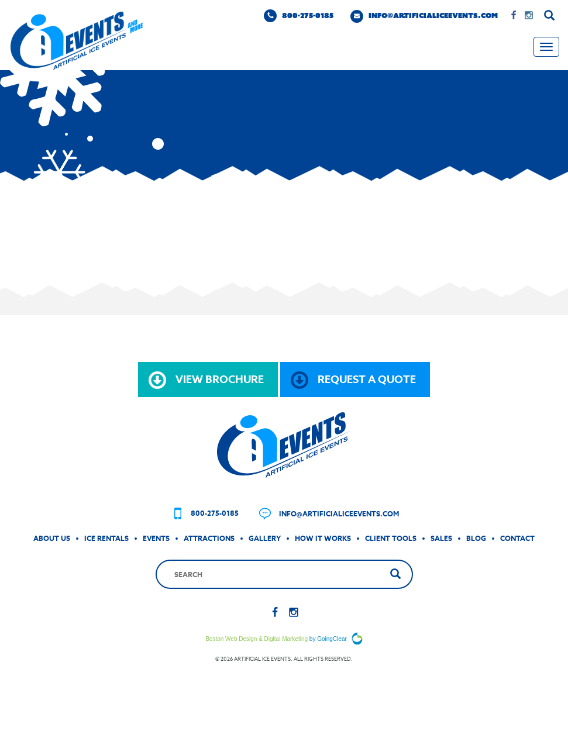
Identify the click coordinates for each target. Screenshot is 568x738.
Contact (517, 538)
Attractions (209, 538)
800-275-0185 (298, 15)
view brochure (206, 380)
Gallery (265, 538)
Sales (441, 538)
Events (156, 538)
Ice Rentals (106, 538)
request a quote (353, 380)
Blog (476, 538)
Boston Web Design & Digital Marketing (256, 639)
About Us (51, 538)
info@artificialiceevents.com (424, 16)
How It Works (323, 538)
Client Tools (390, 538)
